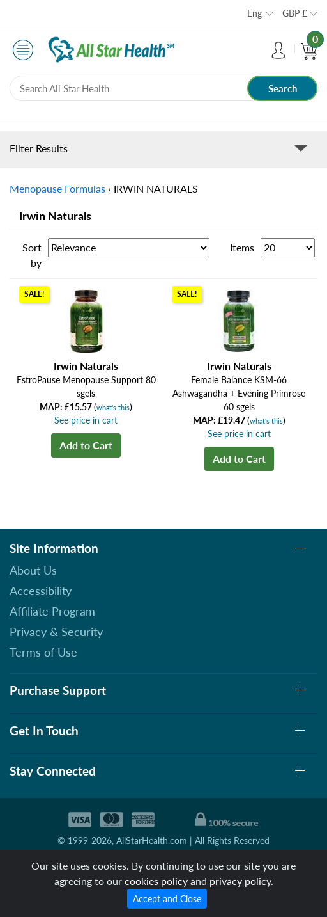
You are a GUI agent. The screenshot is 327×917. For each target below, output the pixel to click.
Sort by (32, 255)
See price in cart (86, 420)
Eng (254, 13)
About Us (33, 570)
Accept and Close (167, 898)
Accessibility (41, 591)
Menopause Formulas (57, 188)
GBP (294, 13)
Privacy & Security (56, 632)
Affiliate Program (52, 611)
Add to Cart (85, 445)
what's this (113, 407)
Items (242, 247)
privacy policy (240, 881)
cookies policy (156, 881)
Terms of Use (43, 652)
